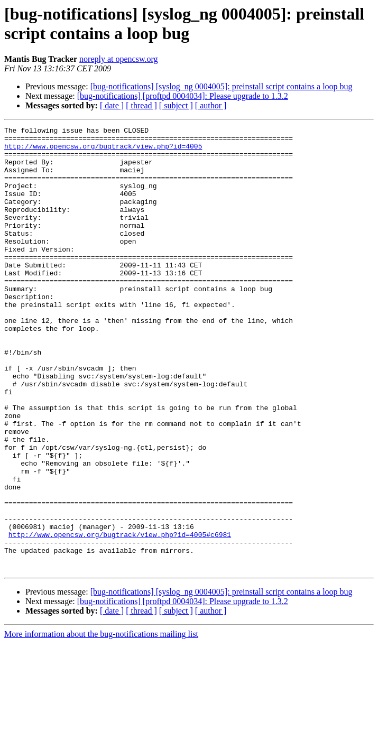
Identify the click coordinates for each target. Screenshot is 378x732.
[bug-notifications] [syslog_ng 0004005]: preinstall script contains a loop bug (221, 86)
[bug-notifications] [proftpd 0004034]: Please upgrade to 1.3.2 (182, 95)
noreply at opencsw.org (118, 58)
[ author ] (211, 105)
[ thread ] (141, 105)
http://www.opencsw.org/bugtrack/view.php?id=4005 (103, 150)
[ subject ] (176, 105)
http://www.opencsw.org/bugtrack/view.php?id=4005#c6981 (119, 617)
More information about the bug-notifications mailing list (101, 722)
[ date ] (112, 105)
